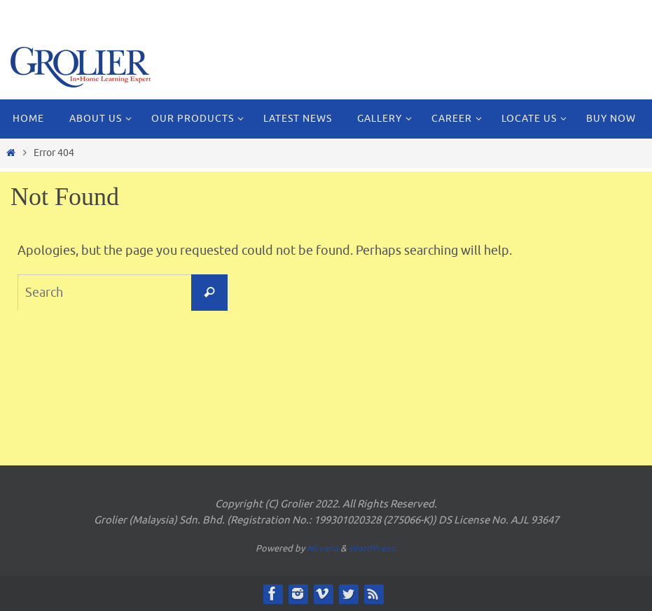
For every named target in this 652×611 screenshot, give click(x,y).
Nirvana (322, 548)
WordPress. (372, 548)
